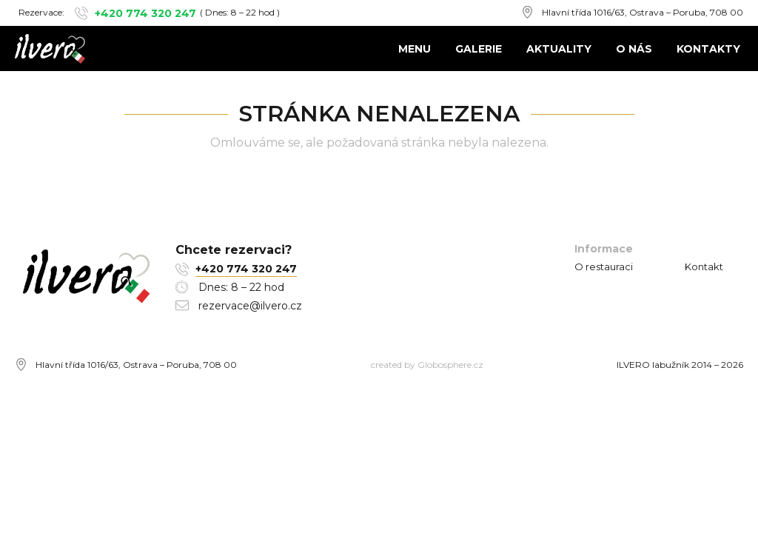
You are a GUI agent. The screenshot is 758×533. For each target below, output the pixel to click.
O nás (634, 49)
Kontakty (708, 49)
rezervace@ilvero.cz (250, 305)
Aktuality (558, 49)
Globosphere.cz (450, 364)
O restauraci (603, 266)
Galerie (478, 49)
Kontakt (704, 266)
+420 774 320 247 (145, 13)
